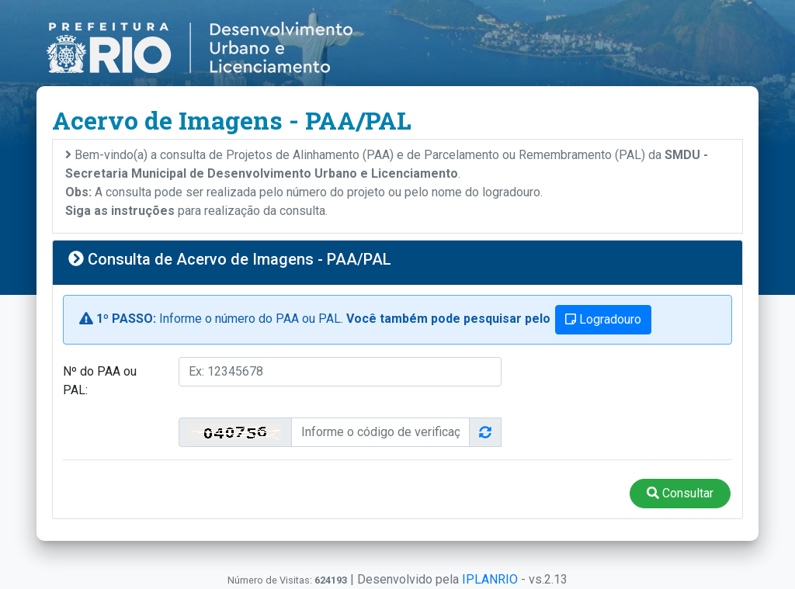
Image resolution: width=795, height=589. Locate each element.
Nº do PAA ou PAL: (100, 380)
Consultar (680, 493)
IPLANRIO (490, 579)
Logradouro (603, 319)
